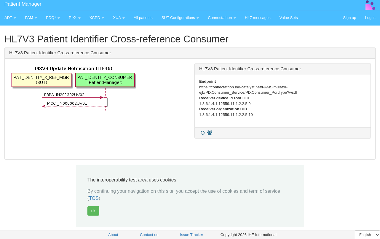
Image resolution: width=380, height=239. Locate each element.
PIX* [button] (75, 17)
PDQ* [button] (53, 17)
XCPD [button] (97, 17)
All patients (143, 17)
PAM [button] (31, 17)
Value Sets (289, 17)
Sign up (349, 17)
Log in (370, 17)
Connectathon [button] (222, 17)
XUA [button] (119, 17)
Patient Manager (22, 4)
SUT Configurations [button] (180, 17)
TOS (94, 198)
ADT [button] (10, 17)
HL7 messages (258, 17)
